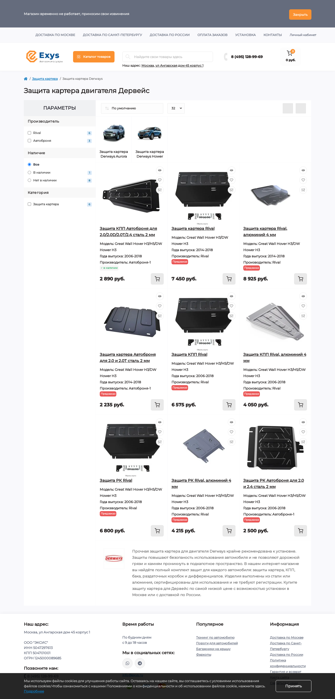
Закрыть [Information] (300, 13)
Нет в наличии (60, 179)
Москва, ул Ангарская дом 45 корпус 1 (172, 64)
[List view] (288, 107)
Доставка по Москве (55, 33)
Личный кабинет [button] (303, 33)
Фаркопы (203, 653)
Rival (60, 131)
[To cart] (157, 277)
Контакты (272, 33)
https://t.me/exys (140, 662)
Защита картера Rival (193, 226)
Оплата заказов (212, 33)
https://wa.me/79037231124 (127, 662)
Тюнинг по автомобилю (215, 636)
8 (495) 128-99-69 (247, 55)
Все (33, 163)
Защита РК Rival (116, 478)
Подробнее (34, 691)
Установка (245, 33)
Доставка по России (170, 33)
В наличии (60, 171)
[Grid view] (301, 107)
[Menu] (94, 55)
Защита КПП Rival (189, 352)
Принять (293, 686)
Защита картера (45, 77)
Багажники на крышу (213, 647)
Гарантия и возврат (285, 670)
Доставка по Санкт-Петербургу (112, 33)
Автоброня (60, 139)
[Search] (128, 55)
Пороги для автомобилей (217, 642)
